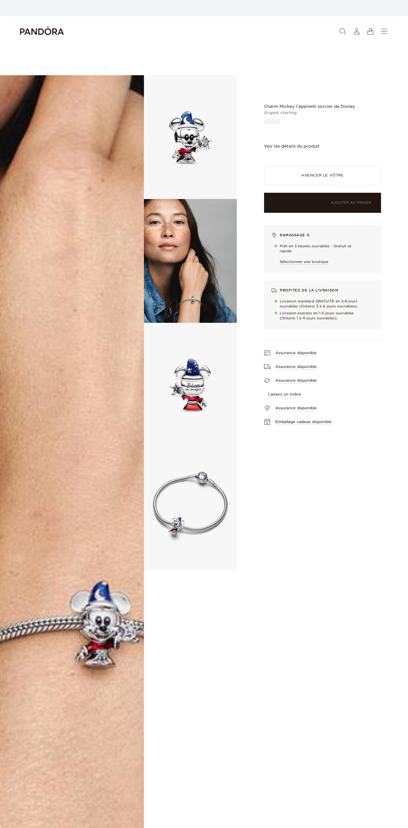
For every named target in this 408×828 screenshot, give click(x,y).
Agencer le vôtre (322, 175)
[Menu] (384, 31)
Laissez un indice (284, 394)
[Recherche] (343, 31)
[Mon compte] (356, 31)
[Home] (42, 31)
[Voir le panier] (370, 31)
